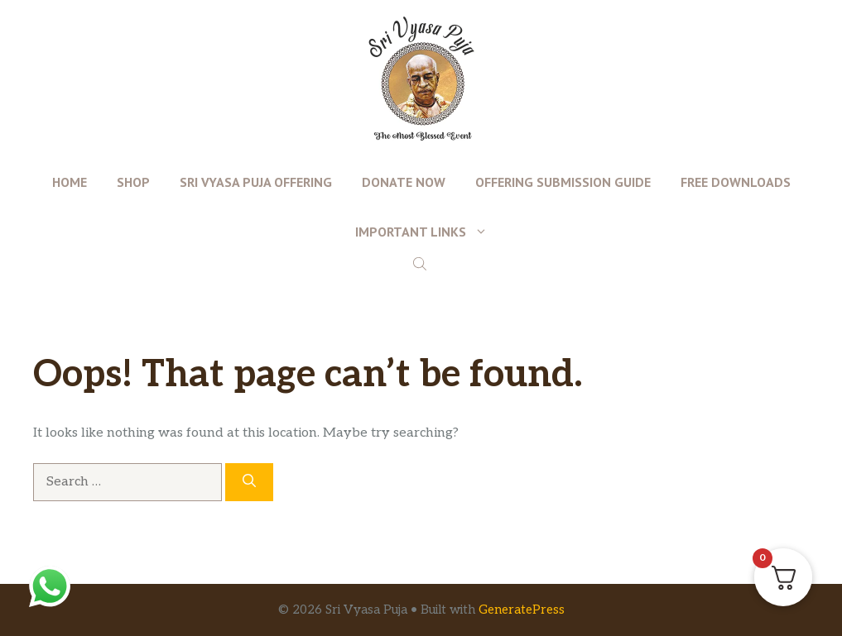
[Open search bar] (421, 263)
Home (69, 182)
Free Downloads (736, 182)
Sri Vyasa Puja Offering (256, 182)
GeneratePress (522, 609)
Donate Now (403, 182)
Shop (133, 182)
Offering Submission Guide (563, 182)
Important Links (429, 231)
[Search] (249, 482)
